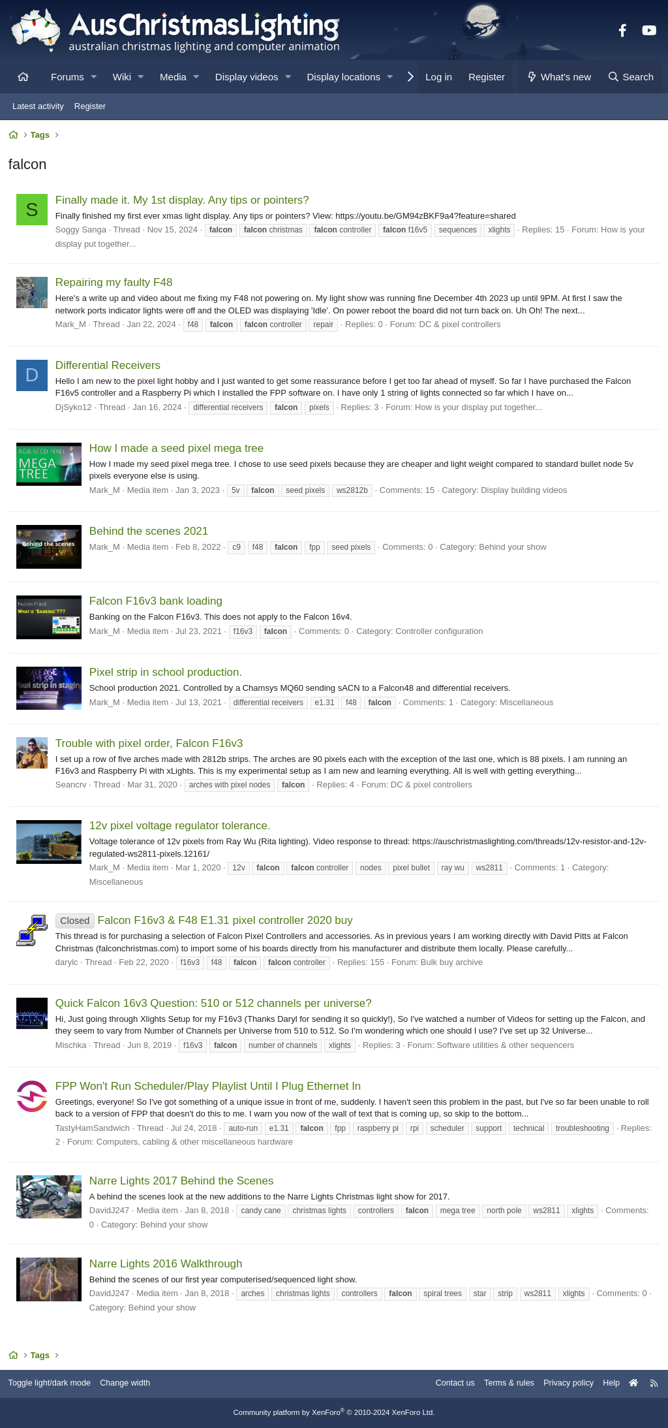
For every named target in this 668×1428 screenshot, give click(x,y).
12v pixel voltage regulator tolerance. (181, 827)
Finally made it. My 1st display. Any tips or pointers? (184, 201)
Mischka (72, 1046)
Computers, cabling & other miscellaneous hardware (228, 1144)
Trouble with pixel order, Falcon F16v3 (151, 744)
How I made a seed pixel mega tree (178, 449)
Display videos (247, 76)
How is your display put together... (479, 408)
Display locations (344, 76)
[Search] (630, 76)
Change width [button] (133, 1384)
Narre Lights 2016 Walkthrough (167, 1265)
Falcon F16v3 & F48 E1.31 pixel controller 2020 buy (205, 922)
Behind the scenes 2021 (150, 532)
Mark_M (72, 325)
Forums (67, 76)
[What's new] (559, 76)
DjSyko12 (75, 408)
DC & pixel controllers (461, 325)
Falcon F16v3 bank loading (157, 603)
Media (173, 76)
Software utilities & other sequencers (507, 1046)
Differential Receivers (109, 366)
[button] (93, 76)
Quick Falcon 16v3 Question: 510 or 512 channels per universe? (215, 1004)
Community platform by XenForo (334, 1413)
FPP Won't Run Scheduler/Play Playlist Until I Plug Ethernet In (209, 1087)
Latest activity (38, 106)
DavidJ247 (110, 1212)
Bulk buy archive (453, 963)
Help (606, 1384)
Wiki (122, 76)
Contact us (445, 1384)
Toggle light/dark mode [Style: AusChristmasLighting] (55, 1384)
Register (90, 106)
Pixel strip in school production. (167, 673)
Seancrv (72, 786)
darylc (68, 963)
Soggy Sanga (82, 231)
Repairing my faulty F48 (115, 284)
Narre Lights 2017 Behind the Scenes (183, 1182)
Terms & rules (500, 1384)
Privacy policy (562, 1384)
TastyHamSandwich (94, 1129)
